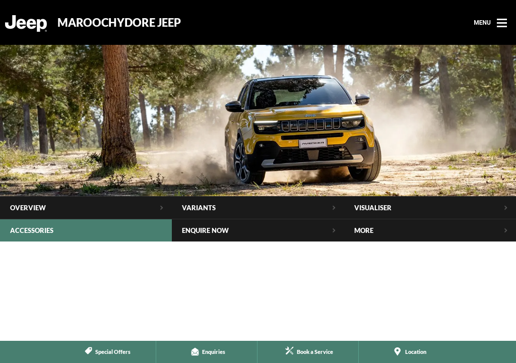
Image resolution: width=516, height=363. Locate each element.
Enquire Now (205, 230)
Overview (28, 208)
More (363, 230)
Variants (199, 208)
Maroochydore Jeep (119, 22)
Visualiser (373, 208)
